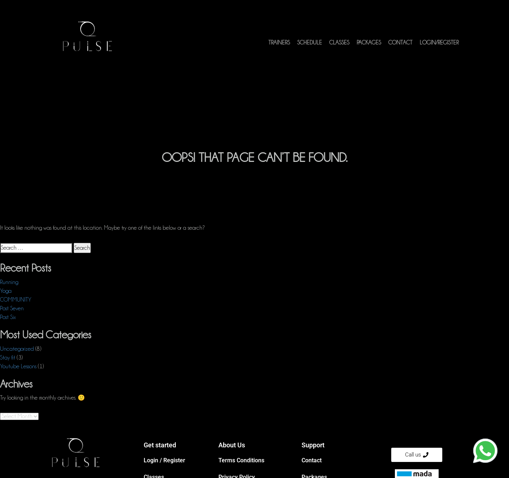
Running (9, 282)
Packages (369, 43)
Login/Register (439, 43)
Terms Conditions (241, 460)
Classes (339, 43)
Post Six (8, 317)
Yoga (6, 291)
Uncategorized (17, 349)
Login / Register (164, 460)
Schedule (309, 43)
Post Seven (12, 308)
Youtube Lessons (18, 366)
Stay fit (7, 358)
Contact (400, 43)
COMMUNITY (15, 300)
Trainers (279, 43)
